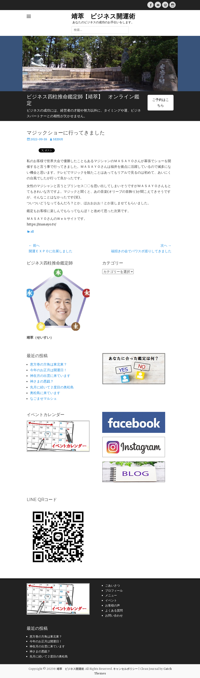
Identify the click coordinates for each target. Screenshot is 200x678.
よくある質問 (114, 610)
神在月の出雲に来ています (50, 375)
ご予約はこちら (160, 102)
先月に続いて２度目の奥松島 (52, 387)
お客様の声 (112, 605)
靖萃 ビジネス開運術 (103, 16)
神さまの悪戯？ (42, 381)
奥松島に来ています (45, 393)
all (32, 231)
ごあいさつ (112, 585)
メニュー (111, 595)
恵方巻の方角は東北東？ (48, 364)
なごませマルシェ (43, 398)
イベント (111, 600)
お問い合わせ (114, 615)
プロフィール (114, 590)
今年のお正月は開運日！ (48, 370)
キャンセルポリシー (125, 669)
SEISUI (58, 139)
